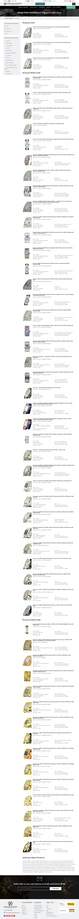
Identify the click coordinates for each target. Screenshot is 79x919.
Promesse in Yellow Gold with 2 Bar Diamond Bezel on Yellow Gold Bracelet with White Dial (53, 702)
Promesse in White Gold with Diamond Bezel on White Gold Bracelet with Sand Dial (53, 590)
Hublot (35, 917)
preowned (42, 7)
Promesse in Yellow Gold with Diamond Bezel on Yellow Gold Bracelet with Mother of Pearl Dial (52, 656)
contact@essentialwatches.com (12, 912)
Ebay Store (24, 909)
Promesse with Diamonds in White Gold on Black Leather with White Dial (51, 92)
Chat (47, 905)
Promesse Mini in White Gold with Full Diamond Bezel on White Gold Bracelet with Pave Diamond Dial (53, 341)
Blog (47, 910)
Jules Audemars (8, 45)
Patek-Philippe (37, 909)
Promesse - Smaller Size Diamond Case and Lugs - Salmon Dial (49, 449)
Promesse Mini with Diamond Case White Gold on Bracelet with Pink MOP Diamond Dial (52, 310)
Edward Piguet (8, 43)
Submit (73, 4)
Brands (49, 7)
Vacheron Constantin (39, 910)
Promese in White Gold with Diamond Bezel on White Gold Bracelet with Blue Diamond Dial (53, 77)
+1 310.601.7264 (12, 1)
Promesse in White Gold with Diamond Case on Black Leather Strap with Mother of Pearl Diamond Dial (53, 295)
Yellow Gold (7, 31)
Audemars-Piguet (38, 907)
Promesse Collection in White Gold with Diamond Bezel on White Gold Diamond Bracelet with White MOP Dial (53, 155)
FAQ (47, 907)
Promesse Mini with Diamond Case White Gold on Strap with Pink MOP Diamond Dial (51, 264)
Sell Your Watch (40, 4)
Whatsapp (52, 1)
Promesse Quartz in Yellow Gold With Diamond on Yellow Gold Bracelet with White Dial (52, 826)
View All (6, 33)
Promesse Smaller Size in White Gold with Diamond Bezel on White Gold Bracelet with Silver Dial (51, 574)
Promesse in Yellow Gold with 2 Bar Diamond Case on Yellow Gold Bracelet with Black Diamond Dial (53, 718)
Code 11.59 (7, 40)
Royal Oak (7, 57)
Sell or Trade (57, 7)
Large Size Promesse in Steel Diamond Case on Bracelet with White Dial (51, 27)
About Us (70, 7)
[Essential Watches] (12, 3)
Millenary (7, 48)
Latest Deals (33, 7)
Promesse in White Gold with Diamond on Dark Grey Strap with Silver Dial (52, 558)
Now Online (31, 1)
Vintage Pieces (8, 73)
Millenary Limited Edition (10, 52)
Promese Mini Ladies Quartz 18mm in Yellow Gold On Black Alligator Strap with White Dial (53, 624)
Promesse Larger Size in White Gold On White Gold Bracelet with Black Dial (52, 480)
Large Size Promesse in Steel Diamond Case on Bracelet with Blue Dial (51, 58)
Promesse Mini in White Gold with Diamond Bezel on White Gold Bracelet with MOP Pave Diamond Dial (53, 186)
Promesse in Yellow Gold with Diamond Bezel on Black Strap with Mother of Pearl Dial (52, 733)
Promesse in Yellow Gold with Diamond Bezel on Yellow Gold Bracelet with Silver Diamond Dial (53, 780)
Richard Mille (37, 912)
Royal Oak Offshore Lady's (10, 65)
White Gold (7, 28)
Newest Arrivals (23, 7)
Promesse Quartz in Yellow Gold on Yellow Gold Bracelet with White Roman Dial (53, 794)
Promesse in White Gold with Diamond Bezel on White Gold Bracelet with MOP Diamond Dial (53, 217)
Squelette (7, 71)
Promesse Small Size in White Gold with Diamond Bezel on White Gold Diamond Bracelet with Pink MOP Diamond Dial (53, 466)
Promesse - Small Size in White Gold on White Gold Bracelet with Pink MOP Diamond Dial (52, 435)
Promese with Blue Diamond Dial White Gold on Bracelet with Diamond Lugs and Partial (52, 108)
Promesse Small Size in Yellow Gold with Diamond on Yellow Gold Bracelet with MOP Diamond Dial (53, 811)
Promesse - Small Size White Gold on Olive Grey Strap (46, 387)
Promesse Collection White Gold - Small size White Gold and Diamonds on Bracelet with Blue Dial (52, 171)
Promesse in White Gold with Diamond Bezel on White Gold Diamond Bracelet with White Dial (53, 543)
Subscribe (55, 888)
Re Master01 (7, 55)
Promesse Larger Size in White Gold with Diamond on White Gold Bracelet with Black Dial (53, 528)
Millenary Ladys (8, 50)
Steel (6, 26)
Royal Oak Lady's (8, 60)
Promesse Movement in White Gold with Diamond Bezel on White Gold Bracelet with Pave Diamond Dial (53, 233)
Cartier (35, 915)
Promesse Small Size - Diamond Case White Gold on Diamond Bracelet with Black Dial (52, 357)
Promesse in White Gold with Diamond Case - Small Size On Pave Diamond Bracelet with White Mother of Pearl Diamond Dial (52, 202)
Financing (48, 909)
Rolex (35, 914)
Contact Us (24, 914)
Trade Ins (24, 910)
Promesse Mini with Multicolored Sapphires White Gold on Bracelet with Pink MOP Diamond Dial (52, 248)
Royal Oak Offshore (9, 62)
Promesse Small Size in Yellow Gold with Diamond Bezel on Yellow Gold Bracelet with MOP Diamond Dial (53, 671)
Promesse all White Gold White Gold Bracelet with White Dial (48, 123)
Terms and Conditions (51, 915)
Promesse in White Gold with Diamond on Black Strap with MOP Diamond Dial (53, 139)
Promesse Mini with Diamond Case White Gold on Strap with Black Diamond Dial (52, 279)
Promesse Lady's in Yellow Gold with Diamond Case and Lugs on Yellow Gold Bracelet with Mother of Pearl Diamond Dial (52, 640)
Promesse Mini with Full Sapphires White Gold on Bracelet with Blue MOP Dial (53, 325)
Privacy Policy (49, 912)
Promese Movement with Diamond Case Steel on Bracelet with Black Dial (51, 42)
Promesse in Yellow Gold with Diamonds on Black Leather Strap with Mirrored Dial (53, 842)
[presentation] (39, 894)
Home (23, 905)
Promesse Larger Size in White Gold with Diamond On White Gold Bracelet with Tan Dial (53, 497)
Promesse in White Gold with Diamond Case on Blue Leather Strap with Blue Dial (52, 605)
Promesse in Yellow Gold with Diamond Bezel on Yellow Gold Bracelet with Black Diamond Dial (53, 687)
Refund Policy (49, 914)
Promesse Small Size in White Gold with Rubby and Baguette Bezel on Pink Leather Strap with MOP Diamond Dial (52, 419)
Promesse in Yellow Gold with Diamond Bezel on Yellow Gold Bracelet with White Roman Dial (53, 764)
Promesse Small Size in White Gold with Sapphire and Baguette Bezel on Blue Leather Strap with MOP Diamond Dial (52, 404)
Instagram (72, 1)
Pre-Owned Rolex (38, 905)
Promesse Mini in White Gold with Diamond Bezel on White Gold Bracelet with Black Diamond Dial (53, 372)
